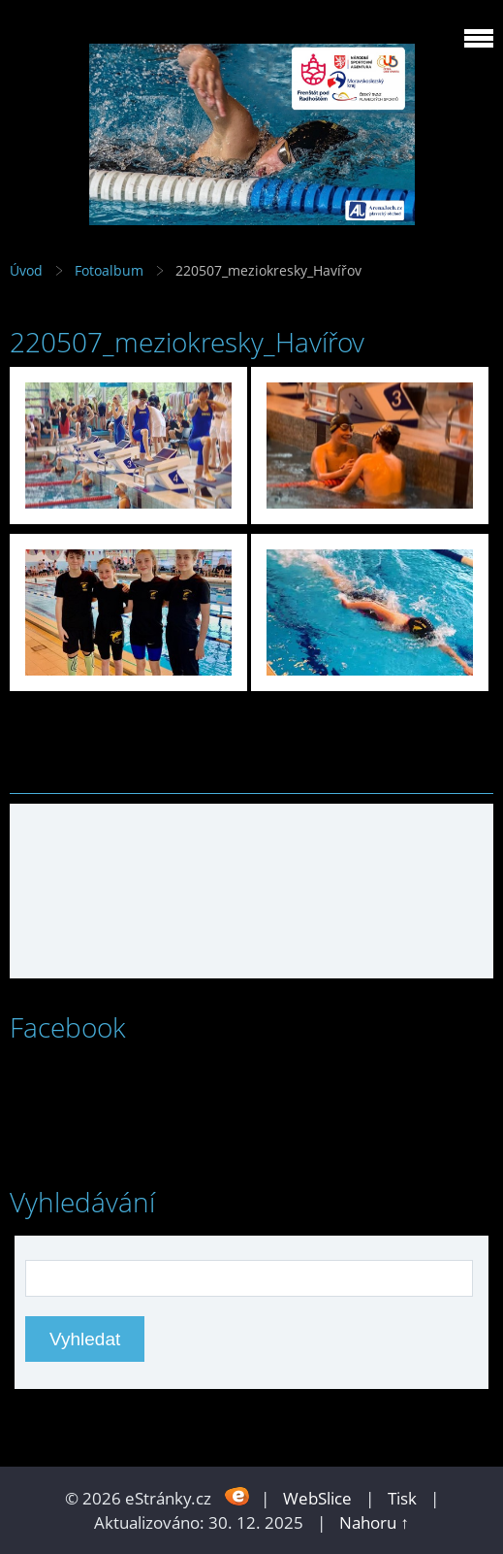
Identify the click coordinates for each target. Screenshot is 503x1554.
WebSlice (317, 1498)
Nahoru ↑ (374, 1522)
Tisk (402, 1498)
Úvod (26, 270)
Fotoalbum (109, 270)
